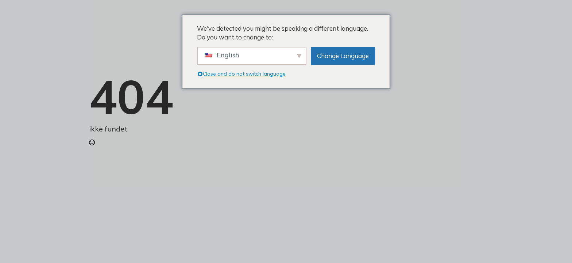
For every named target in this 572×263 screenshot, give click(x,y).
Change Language (343, 56)
